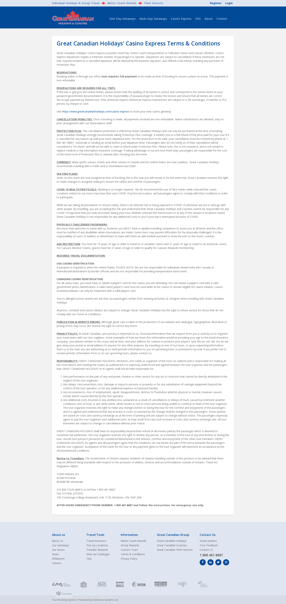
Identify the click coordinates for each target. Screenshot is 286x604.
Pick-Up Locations (97, 545)
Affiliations (58, 558)
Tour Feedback (209, 545)
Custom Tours (129, 549)
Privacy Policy (129, 558)
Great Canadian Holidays (171, 541)
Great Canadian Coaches (172, 545)
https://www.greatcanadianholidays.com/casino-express (95, 111)
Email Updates (208, 541)
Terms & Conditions (133, 554)
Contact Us (206, 549)
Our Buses (58, 549)
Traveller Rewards (97, 549)
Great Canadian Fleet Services (175, 549)
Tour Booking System (64, 599)
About (209, 18)
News (55, 554)
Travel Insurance (96, 541)
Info (198, 18)
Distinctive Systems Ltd (105, 599)
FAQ (89, 558)
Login (229, 3)
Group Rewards (130, 545)
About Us (57, 541)
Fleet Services (153, 3)
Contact (222, 18)
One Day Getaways (123, 18)
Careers (56, 563)
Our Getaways (60, 545)
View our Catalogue (98, 554)
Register (216, 3)
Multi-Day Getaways (153, 18)
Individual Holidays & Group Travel (76, 3)
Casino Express (181, 18)
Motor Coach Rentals (121, 3)
